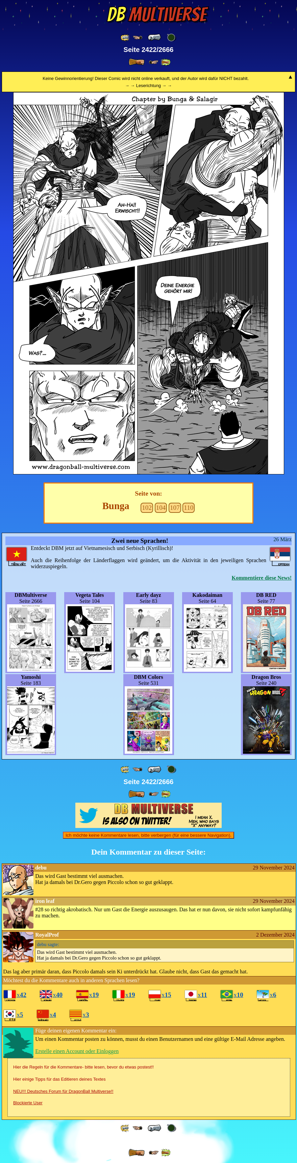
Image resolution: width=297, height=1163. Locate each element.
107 (175, 507)
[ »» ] (165, 62)
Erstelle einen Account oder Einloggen (77, 1051)
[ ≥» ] (154, 62)
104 (161, 507)
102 (147, 507)
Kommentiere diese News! (262, 578)
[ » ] (136, 62)
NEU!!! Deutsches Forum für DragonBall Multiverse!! (63, 1091)
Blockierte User (28, 1102)
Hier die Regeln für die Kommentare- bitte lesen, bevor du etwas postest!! (83, 1067)
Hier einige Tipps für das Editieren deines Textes (59, 1079)
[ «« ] (125, 37)
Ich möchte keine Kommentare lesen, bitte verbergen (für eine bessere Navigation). (148, 835)
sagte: (48, 944)
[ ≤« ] (137, 37)
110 (188, 507)
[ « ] (154, 37)
